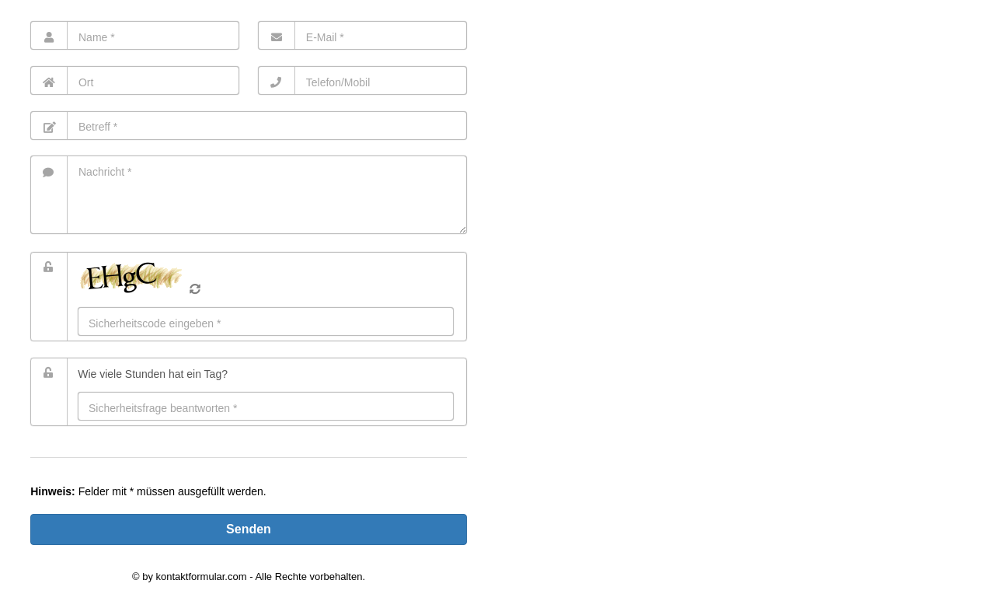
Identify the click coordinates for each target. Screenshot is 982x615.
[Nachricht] (248, 194)
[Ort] (134, 80)
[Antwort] (266, 406)
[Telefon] (362, 80)
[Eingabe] (266, 321)
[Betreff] (248, 125)
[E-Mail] (362, 35)
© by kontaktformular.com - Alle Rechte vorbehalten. (248, 576)
